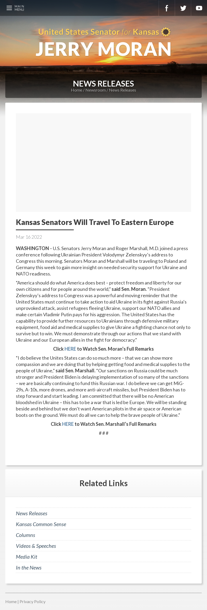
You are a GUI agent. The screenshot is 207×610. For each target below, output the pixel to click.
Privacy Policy (32, 601)
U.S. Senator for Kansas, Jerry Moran (103, 42)
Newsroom (95, 89)
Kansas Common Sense (41, 524)
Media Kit (26, 556)
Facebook (167, 8)
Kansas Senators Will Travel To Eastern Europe (95, 222)
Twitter (183, 8)
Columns (25, 535)
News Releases (122, 89)
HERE (70, 349)
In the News (29, 567)
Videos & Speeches (36, 546)
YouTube (199, 8)
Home (76, 89)
